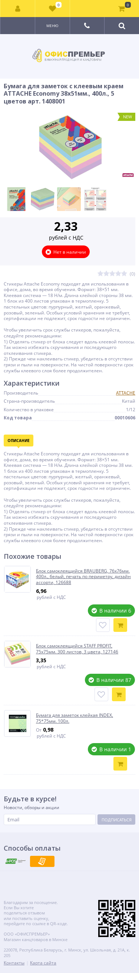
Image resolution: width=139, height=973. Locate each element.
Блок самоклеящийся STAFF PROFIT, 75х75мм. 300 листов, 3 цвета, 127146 (77, 648)
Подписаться (117, 819)
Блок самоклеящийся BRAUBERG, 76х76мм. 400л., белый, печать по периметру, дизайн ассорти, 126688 (83, 577)
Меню (52, 25)
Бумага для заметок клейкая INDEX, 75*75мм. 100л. (74, 718)
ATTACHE (125, 393)
